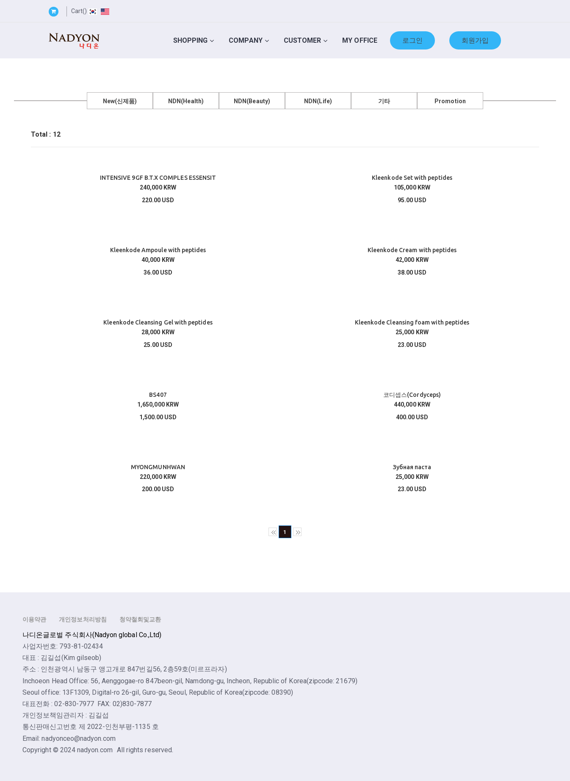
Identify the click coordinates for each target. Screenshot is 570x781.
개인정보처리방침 (83, 619)
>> (297, 532)
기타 (384, 101)
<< (272, 532)
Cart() (79, 11)
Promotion (450, 101)
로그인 (412, 40)
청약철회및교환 (140, 619)
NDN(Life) (318, 101)
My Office (359, 40)
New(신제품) (120, 101)
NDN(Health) (186, 101)
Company (245, 40)
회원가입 (475, 40)
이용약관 (34, 619)
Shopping (190, 40)
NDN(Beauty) (252, 101)
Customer (302, 40)
